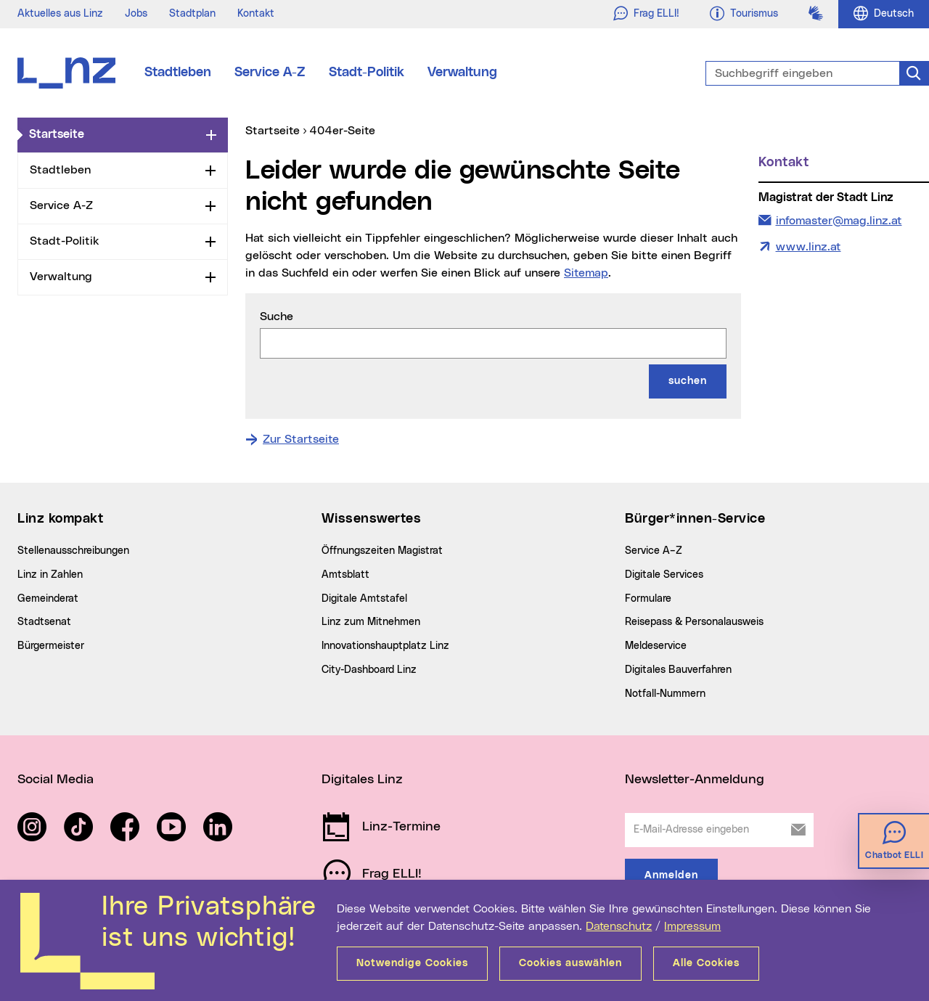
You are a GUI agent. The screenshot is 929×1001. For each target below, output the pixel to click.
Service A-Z (270, 72)
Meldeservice (656, 646)
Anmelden (671, 875)
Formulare (648, 599)
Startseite (114, 133)
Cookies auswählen (570, 963)
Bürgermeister (50, 646)
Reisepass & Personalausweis (694, 622)
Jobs (136, 14)
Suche (276, 316)
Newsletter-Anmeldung (694, 779)
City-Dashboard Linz (369, 670)
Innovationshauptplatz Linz (385, 646)
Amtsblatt (345, 575)
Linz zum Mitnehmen (371, 622)
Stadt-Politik (366, 72)
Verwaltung (462, 72)
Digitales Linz (362, 779)
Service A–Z (653, 551)
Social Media (55, 779)
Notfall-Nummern (665, 694)
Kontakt (255, 14)
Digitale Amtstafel (364, 599)
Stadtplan (192, 14)
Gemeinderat (47, 599)
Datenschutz (619, 926)
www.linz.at (808, 247)
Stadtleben (177, 72)
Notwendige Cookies (412, 963)
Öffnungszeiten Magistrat (382, 551)
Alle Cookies (706, 963)
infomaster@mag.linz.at (838, 219)
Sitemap (586, 273)
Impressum (692, 926)
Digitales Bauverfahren (678, 670)
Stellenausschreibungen (73, 551)
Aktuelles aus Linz (60, 14)
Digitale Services (664, 575)
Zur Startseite (301, 439)
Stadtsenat (44, 622)
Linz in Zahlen (50, 575)
